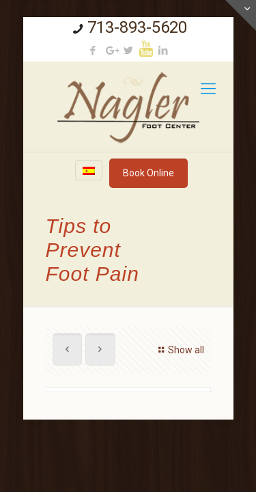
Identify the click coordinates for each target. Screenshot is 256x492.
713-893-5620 (137, 27)
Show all (179, 349)
